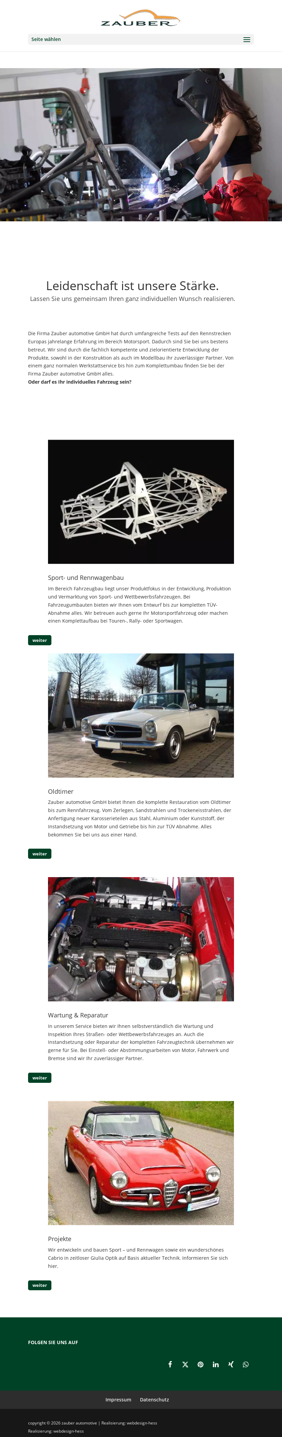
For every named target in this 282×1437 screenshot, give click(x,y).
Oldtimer (60, 791)
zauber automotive (80, 1423)
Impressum (118, 1399)
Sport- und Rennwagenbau (86, 577)
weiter (39, 640)
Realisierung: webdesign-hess (56, 1431)
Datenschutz (154, 1399)
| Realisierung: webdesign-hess (127, 1423)
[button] (170, 1364)
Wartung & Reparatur (78, 1015)
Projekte (59, 1239)
